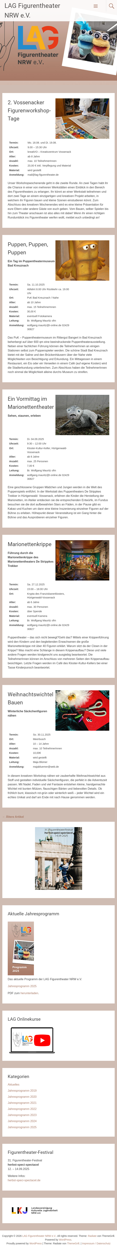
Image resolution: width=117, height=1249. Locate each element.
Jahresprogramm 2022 (22, 1108)
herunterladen (29, 993)
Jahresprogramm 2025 (22, 986)
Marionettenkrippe (30, 544)
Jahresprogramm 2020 (22, 1096)
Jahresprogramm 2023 (22, 1115)
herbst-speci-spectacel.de (24, 1180)
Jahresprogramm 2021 (22, 1102)
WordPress (35, 1243)
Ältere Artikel (13, 816)
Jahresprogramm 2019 (22, 1090)
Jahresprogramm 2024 (22, 1121)
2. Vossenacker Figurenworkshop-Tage (29, 110)
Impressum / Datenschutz (96, 1243)
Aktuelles (13, 1084)
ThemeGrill (73, 1243)
